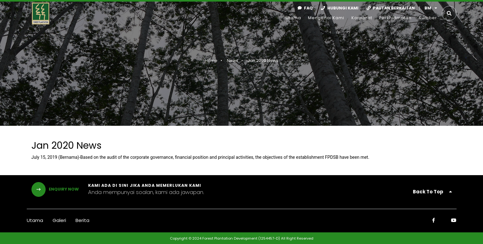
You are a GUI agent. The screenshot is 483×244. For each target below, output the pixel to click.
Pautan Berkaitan (389, 8)
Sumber (428, 17)
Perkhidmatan (395, 17)
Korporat (361, 17)
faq (304, 8)
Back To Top (432, 191)
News (231, 61)
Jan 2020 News (262, 61)
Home (210, 61)
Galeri (59, 220)
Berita (82, 220)
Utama (293, 17)
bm (430, 8)
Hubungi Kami (338, 8)
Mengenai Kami (326, 17)
